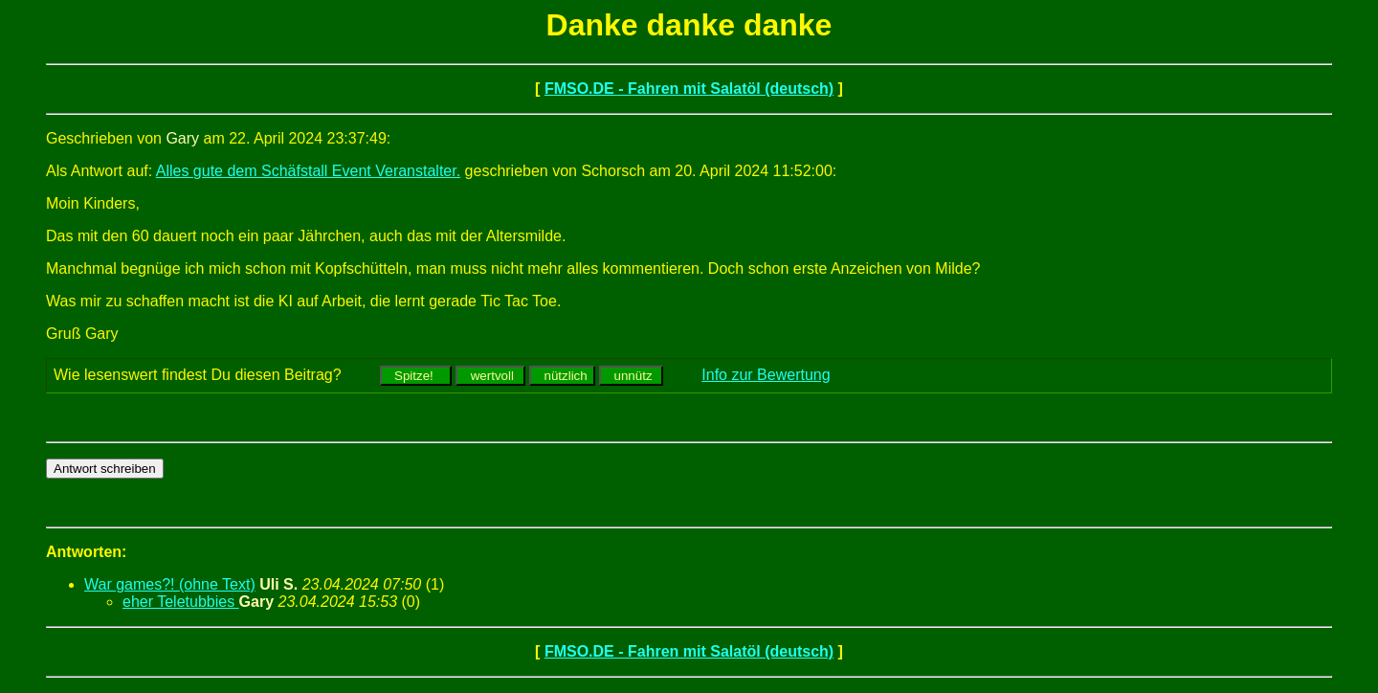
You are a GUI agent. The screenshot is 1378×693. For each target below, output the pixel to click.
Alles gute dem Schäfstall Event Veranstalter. (308, 171)
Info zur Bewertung (765, 375)
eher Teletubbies (180, 601)
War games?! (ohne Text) (170, 584)
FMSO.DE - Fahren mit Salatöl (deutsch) (689, 88)
